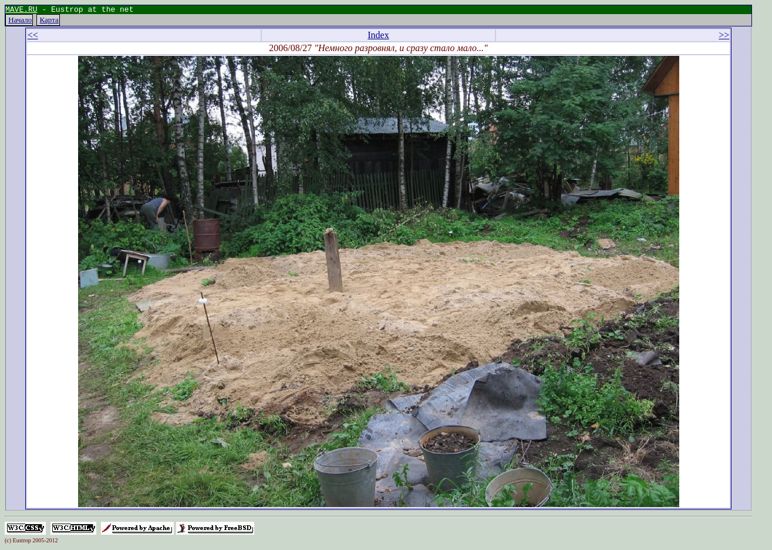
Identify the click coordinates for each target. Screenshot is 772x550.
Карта (49, 21)
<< (33, 37)
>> (724, 37)
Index (378, 37)
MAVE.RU (21, 10)
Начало (20, 21)
